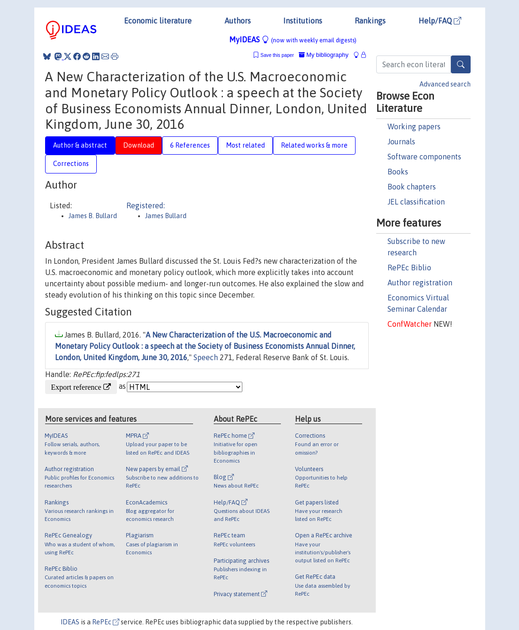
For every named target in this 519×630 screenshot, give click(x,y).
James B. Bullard (93, 216)
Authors (238, 20)
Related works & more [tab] (314, 145)
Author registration (419, 282)
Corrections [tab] (71, 163)
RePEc (105, 622)
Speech (206, 357)
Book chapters (411, 186)
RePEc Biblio (409, 267)
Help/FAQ (439, 20)
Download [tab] (138, 145)
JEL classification (416, 201)
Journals (401, 141)
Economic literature (158, 20)
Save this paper (277, 55)
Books (397, 171)
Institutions (302, 20)
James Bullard (165, 216)
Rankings (370, 20)
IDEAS (70, 622)
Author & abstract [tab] (80, 145)
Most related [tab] (245, 145)
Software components (424, 156)
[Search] (461, 64)
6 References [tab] (190, 145)
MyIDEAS (292, 39)
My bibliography (324, 54)
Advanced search (445, 84)
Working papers (414, 126)
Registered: (145, 205)
